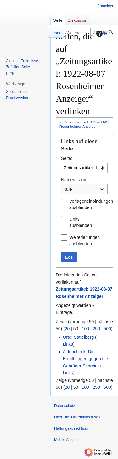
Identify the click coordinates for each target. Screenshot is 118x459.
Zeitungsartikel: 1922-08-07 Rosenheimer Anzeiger (84, 124)
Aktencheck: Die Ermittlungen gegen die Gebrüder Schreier (85, 358)
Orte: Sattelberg (78, 337)
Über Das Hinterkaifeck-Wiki (77, 417)
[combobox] (84, 168)
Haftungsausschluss (71, 428)
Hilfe (104, 34)
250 (96, 328)
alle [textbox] (68, 189)
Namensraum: (75, 179)
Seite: (66, 158)
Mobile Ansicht (66, 440)
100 (85, 328)
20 (67, 328)
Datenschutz (64, 406)
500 (107, 328)
